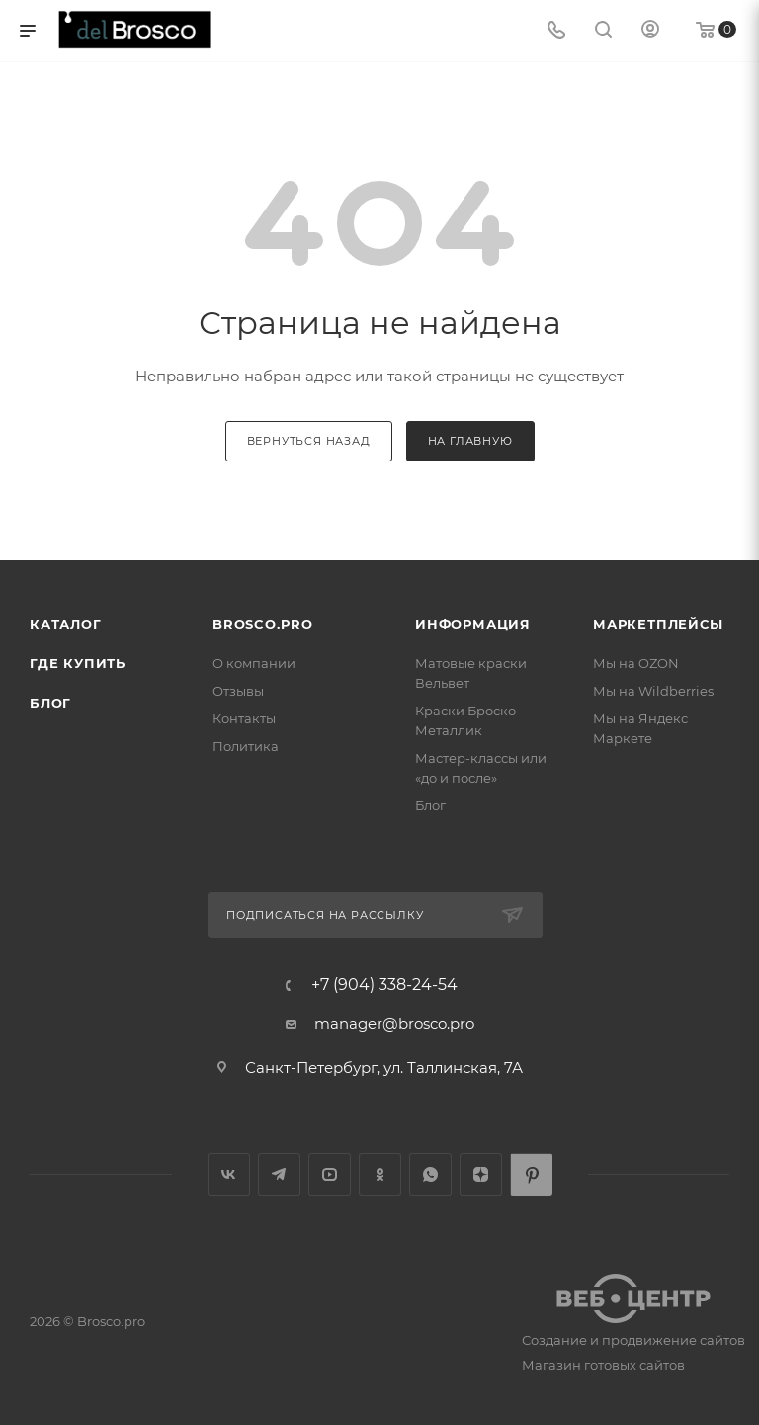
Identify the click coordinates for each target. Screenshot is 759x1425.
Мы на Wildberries (653, 691)
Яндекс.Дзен (481, 1174)
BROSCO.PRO (262, 623)
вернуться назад (309, 441)
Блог (50, 703)
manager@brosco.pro (394, 1023)
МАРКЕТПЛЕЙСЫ (658, 623)
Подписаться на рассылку (324, 915)
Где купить (78, 663)
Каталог (66, 623)
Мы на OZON (636, 663)
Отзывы (238, 691)
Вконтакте (229, 1174)
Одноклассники (380, 1174)
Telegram (279, 1174)
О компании (253, 663)
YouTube (329, 1174)
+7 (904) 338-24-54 (384, 985)
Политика (245, 746)
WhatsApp (430, 1174)
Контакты (244, 718)
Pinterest (531, 1174)
